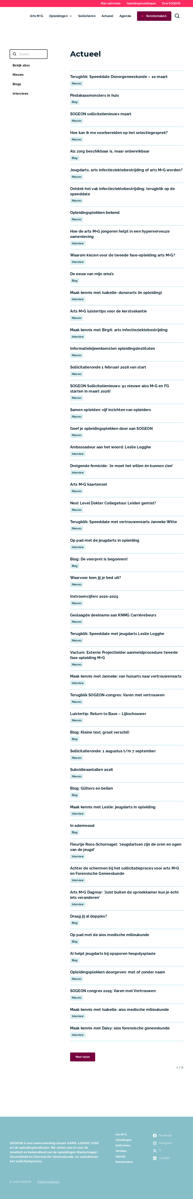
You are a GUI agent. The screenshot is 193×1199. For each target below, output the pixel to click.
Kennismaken (124, 1161)
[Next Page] (82, 1057)
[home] (18, 16)
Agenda (125, 16)
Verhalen (121, 1150)
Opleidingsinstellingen (141, 3)
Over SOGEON (171, 3)
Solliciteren (87, 16)
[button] (60, 16)
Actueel (107, 16)
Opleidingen (58, 16)
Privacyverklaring (48, 1181)
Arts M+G (36, 16)
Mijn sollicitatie (110, 3)
